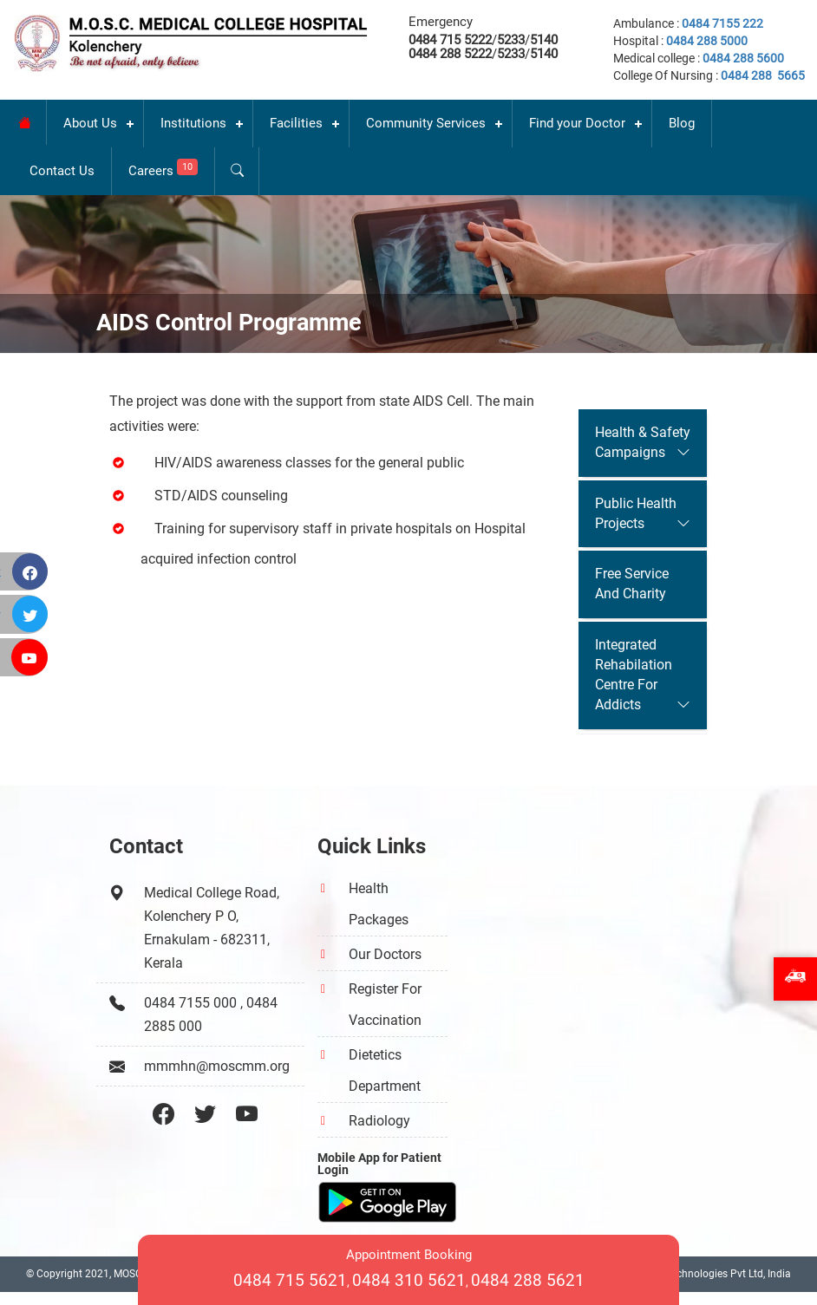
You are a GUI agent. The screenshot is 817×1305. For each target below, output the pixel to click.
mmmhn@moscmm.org (217, 1066)
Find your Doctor (577, 123)
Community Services (426, 123)
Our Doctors (385, 954)
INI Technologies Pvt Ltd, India (720, 1274)
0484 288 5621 (528, 1280)
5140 (544, 40)
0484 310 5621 (409, 1280)
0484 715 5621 (290, 1280)
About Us (90, 123)
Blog (682, 123)
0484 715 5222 (450, 40)
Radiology (379, 1121)
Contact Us (62, 171)
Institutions (193, 123)
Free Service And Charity (632, 583)
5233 (511, 40)
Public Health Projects (635, 513)
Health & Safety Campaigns (642, 442)
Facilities (296, 123)
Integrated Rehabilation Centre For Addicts (633, 674)
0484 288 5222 (450, 54)
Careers (163, 169)
